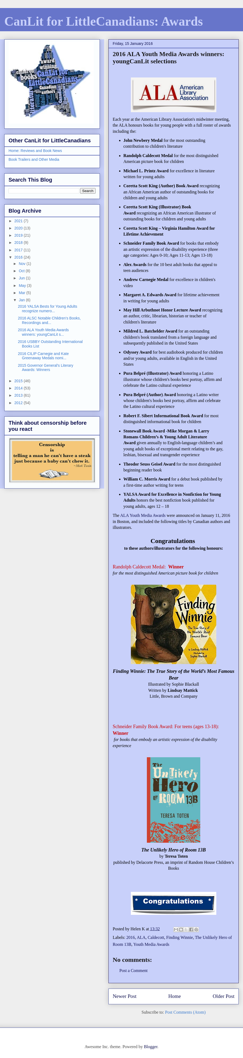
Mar (22, 293)
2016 (130, 937)
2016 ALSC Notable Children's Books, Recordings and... (49, 320)
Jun (22, 278)
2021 (19, 221)
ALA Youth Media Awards (143, 515)
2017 (19, 250)
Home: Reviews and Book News (35, 151)
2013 (19, 395)
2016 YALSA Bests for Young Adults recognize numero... (47, 308)
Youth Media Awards (151, 944)
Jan (22, 300)
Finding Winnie (179, 937)
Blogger (151, 1046)
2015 (19, 381)
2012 (19, 403)
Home (174, 996)
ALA (141, 937)
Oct (22, 271)
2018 (19, 242)
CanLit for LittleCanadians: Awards (103, 21)
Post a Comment (133, 970)
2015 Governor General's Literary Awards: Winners (45, 367)
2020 (19, 228)
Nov (22, 263)
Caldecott (156, 937)
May (23, 285)
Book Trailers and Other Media (34, 159)
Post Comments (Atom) (185, 1012)
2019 (19, 235)
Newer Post (124, 996)
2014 (19, 388)
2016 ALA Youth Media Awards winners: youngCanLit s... (43, 332)
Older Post (223, 996)
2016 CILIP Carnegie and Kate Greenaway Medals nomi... (43, 356)
